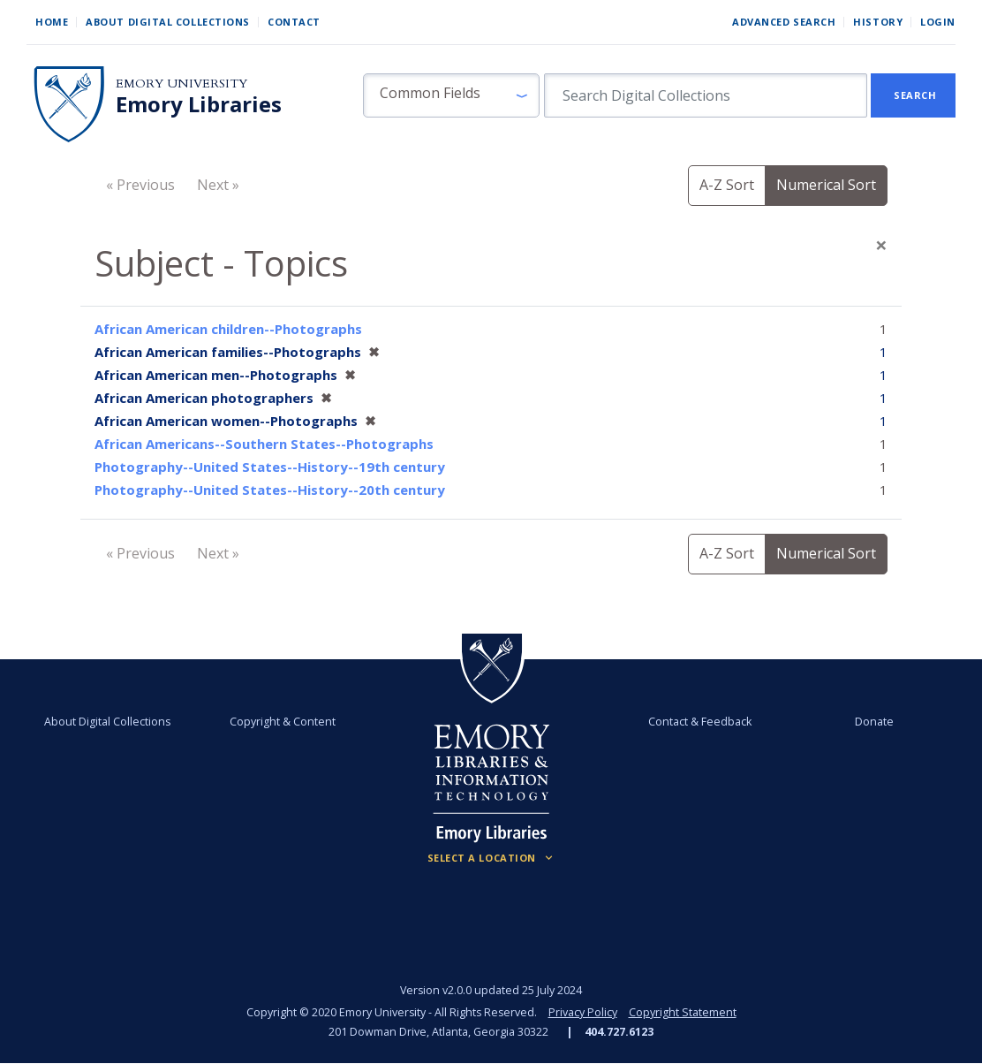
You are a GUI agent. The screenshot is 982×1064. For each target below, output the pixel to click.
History (878, 21)
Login (938, 21)
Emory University (181, 83)
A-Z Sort (726, 184)
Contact (294, 21)
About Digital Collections (168, 21)
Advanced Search (783, 21)
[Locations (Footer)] (491, 858)
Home (51, 21)
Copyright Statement (682, 1012)
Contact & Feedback (699, 721)
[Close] (881, 245)
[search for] (705, 95)
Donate (873, 721)
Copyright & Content (283, 721)
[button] (451, 95)
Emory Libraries (199, 104)
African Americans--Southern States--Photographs (264, 443)
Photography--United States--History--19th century (269, 466)
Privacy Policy (582, 1012)
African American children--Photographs (228, 329)
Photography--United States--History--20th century (269, 489)
